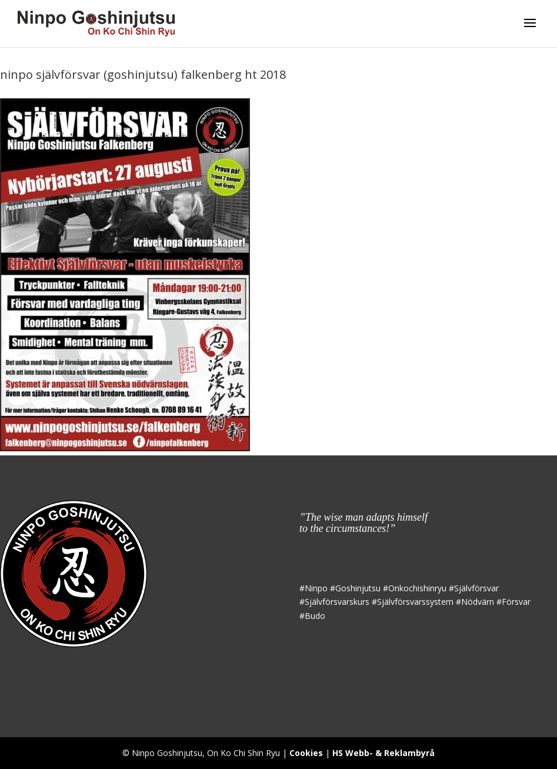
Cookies (306, 752)
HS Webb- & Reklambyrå (383, 752)
